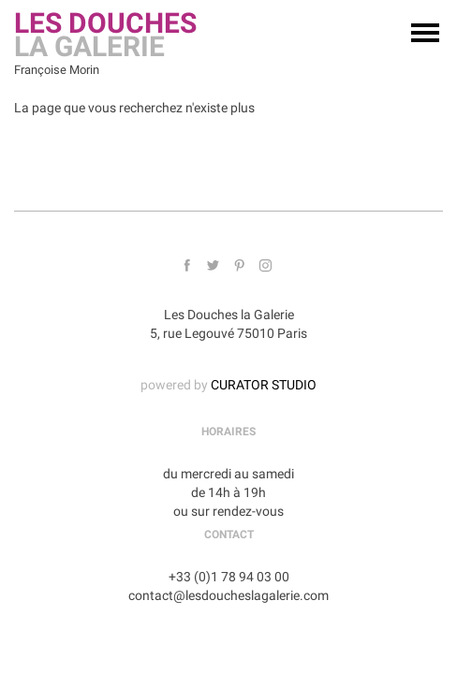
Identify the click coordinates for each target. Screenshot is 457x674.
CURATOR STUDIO (264, 384)
